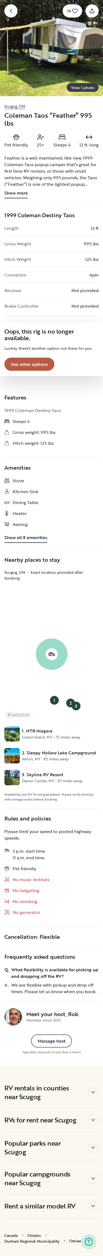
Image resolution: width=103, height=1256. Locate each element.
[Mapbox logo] (18, 715)
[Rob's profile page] (13, 1017)
